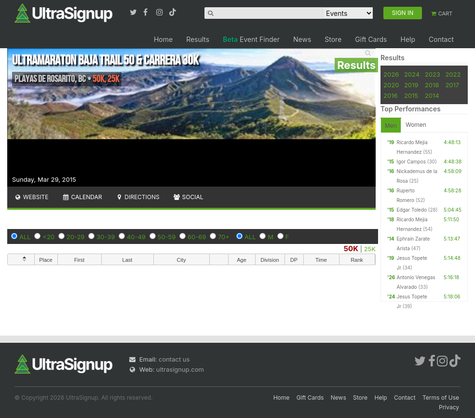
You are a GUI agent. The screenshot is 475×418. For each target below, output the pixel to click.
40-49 (136, 237)
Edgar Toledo (412, 210)
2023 (432, 74)
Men (391, 125)
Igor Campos (411, 161)
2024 (412, 74)
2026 (391, 74)
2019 (411, 85)
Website (31, 197)
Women (416, 124)
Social (188, 197)
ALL (25, 237)
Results (197, 39)
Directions (137, 197)
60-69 (197, 237)
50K (351, 248)
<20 (48, 237)
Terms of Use (440, 397)
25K (370, 249)
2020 (391, 85)
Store (333, 39)
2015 (411, 95)
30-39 (105, 237)
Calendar (82, 197)
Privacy (449, 407)
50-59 (167, 237)
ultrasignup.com (180, 369)
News (302, 39)
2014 (432, 95)
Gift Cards (371, 39)
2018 (432, 85)
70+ (224, 237)
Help (407, 39)
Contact (441, 39)
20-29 (76, 237)
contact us (174, 359)
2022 (453, 74)
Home (163, 39)
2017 (452, 85)
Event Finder (251, 39)
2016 (390, 95)
